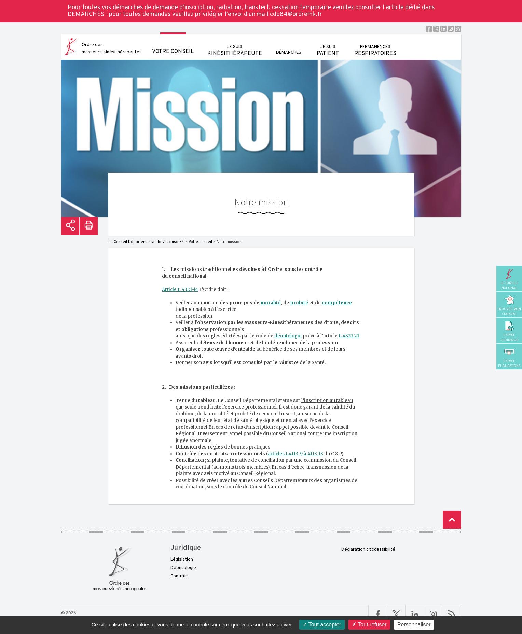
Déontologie (183, 568)
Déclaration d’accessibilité (368, 549)
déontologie (288, 336)
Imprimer (89, 226)
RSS (458, 29)
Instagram (451, 29)
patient (328, 45)
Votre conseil (173, 44)
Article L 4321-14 (180, 289)
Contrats (179, 576)
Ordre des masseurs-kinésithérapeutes (112, 48)
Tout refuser (369, 625)
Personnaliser (414, 625)
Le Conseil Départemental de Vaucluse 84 (146, 241)
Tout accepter (322, 625)
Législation (181, 559)
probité (299, 303)
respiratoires (375, 45)
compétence (337, 303)
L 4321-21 (349, 336)
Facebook (429, 29)
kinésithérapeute (234, 45)
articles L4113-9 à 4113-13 (295, 454)
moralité (270, 303)
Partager (70, 226)
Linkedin (443, 29)
